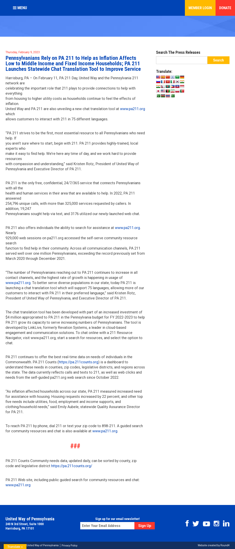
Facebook (187, 523)
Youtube (206, 523)
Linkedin (226, 523)
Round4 (224, 545)
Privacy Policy (69, 545)
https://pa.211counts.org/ (71, 466)
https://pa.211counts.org (78, 362)
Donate (225, 8)
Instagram (216, 523)
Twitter (195, 523)
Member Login (200, 8)
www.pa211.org (132, 109)
